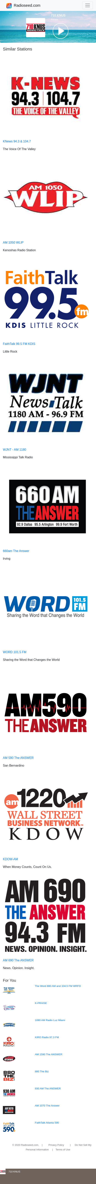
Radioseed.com (27, 5)
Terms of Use (63, 1149)
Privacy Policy (56, 1145)
